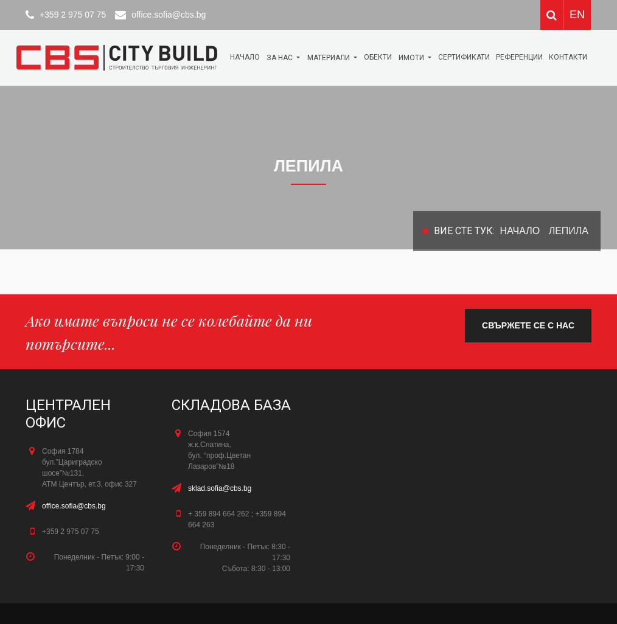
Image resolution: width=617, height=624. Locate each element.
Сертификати (464, 57)
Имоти (412, 58)
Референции (519, 57)
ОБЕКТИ (378, 57)
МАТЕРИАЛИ (329, 58)
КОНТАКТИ (568, 57)
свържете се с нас (528, 325)
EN (577, 15)
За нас (281, 58)
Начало (245, 57)
